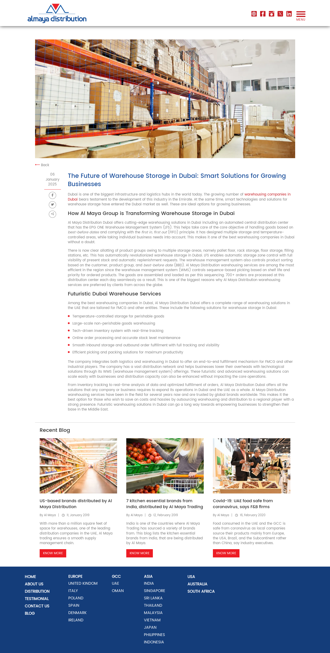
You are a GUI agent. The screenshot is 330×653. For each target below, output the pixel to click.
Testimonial (37, 599)
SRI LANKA (153, 598)
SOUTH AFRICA (201, 591)
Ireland (75, 620)
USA (191, 577)
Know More (53, 553)
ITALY (73, 591)
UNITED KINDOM (83, 583)
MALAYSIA (153, 613)
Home (30, 577)
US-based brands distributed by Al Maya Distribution (76, 504)
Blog (30, 613)
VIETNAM (152, 620)
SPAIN (73, 605)
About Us (34, 584)
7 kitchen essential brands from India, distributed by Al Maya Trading (164, 504)
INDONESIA (154, 642)
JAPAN (150, 627)
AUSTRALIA (197, 584)
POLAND (75, 598)
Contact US (37, 606)
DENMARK (77, 613)
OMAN (118, 591)
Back (42, 165)
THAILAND (153, 605)
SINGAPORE (154, 591)
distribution (37, 591)
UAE (115, 583)
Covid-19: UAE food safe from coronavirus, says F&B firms (243, 504)
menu (300, 18)
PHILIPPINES (154, 635)
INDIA (149, 583)
